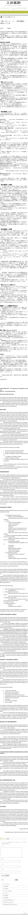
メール (2, 864)
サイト (2, 869)
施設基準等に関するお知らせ (10, 904)
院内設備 (6, 888)
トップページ (7, 884)
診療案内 (6, 886)
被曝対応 (6, 895)
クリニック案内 (7, 890)
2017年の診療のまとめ (9, 899)
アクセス (6, 893)
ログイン (25, 913)
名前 (2, 859)
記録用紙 (6, 897)
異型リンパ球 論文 (8, 902)
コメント (3, 846)
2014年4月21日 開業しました (13, 5)
